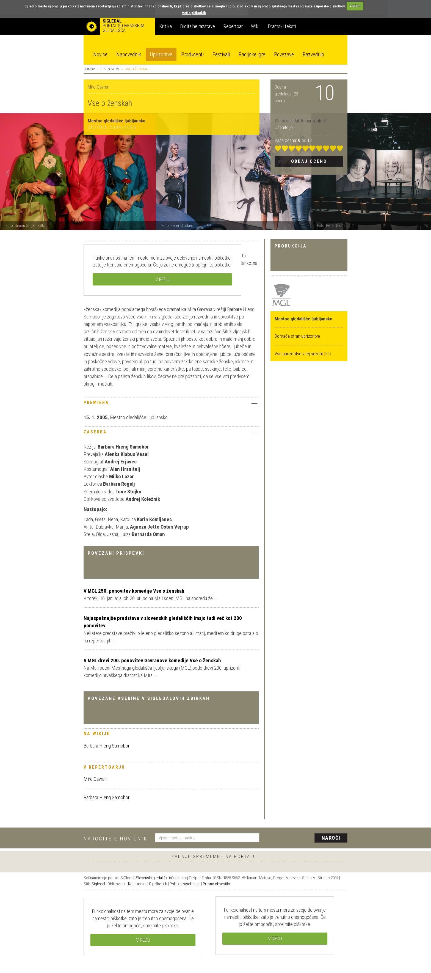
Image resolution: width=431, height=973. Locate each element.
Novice (100, 54)
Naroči (331, 838)
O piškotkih (158, 883)
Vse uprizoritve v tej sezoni (299, 353)
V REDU (355, 6)
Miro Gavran (95, 779)
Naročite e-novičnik (116, 838)
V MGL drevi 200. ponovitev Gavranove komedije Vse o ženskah (152, 660)
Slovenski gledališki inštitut (158, 877)
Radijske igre (252, 54)
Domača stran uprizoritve (297, 336)
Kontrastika (137, 883)
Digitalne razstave (197, 26)
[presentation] (307, 838)
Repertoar (233, 26)
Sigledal (98, 883)
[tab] (171, 404)
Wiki (255, 26)
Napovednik (128, 54)
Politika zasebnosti (185, 883)
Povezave (284, 54)
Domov (89, 69)
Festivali (221, 54)
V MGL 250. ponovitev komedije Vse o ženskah (134, 591)
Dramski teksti (282, 26)
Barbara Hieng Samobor (106, 746)
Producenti (192, 54)
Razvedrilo (313, 54)
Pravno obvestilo (216, 883)
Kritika (165, 26)
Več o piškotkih (194, 13)
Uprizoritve (161, 54)
